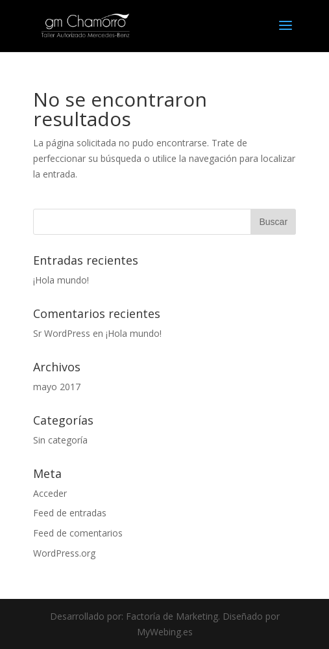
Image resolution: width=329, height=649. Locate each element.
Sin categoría (60, 440)
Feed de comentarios (78, 533)
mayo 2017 (56, 386)
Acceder (50, 493)
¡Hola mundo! (61, 280)
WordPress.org (64, 553)
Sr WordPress (61, 333)
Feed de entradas (69, 513)
